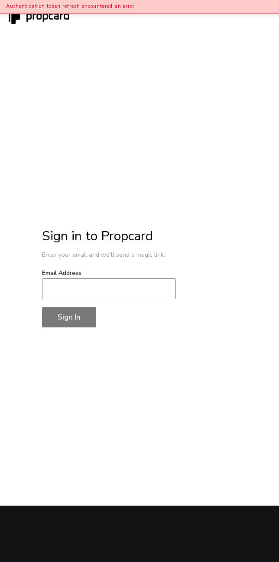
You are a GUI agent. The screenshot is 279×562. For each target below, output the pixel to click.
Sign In (69, 317)
